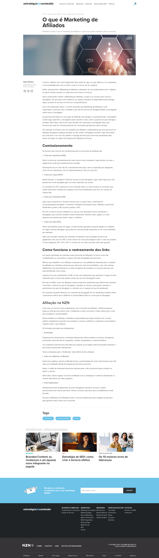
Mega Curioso (72, 555)
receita (76, 418)
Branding (29, 453)
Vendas (83, 530)
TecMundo (26, 555)
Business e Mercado (70, 508)
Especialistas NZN (54, 14)
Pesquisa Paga (85, 522)
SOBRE (39, 546)
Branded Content (102, 515)
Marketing (85, 508)
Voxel (104, 555)
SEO (63, 453)
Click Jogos (55, 555)
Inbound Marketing (87, 515)
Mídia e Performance (87, 517)
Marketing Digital (86, 513)
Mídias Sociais (85, 525)
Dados (110, 515)
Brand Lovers (101, 510)
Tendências (128, 513)
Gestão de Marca (102, 517)
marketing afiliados (63, 418)
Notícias (128, 508)
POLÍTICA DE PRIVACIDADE (71, 546)
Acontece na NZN (130, 510)
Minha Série (90, 555)
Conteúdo (111, 517)
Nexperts (133, 555)
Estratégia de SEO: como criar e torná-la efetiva (77, 458)
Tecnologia (111, 510)
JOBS (57, 546)
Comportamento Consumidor (71, 510)
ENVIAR (129, 490)
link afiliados (48, 418)
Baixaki (41, 555)
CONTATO (48, 546)
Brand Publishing (102, 513)
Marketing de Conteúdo (88, 510)
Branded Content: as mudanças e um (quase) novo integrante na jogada (41, 461)
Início (44, 14)
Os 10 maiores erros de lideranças (113, 458)
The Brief (118, 555)
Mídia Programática (87, 520)
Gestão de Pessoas (68, 513)
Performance (112, 513)
